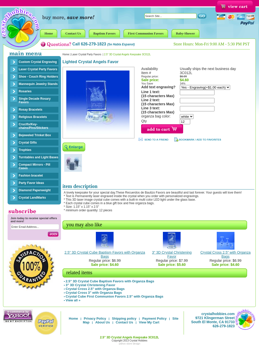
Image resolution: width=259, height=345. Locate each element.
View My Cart (149, 322)
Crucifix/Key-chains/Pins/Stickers (33, 126)
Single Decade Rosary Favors (35, 100)
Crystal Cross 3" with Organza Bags (94, 293)
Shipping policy (124, 318)
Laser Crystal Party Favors (38, 69)
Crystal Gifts (28, 142)
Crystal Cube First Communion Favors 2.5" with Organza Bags (114, 296)
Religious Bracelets (33, 117)
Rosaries (25, 91)
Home (65, 54)
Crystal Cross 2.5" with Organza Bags (225, 254)
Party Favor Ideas (31, 183)
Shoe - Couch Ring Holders (38, 76)
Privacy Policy (95, 318)
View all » (73, 300)
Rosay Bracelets (30, 109)
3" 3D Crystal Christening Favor (172, 254)
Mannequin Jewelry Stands (38, 84)
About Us (102, 322)
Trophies (25, 150)
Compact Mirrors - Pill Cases (34, 166)
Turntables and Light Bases (38, 157)
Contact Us (124, 322)
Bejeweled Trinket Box (35, 135)
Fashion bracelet (31, 175)
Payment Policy (154, 318)
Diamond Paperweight (35, 190)
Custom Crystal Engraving (38, 62)
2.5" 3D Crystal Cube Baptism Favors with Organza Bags (104, 254)
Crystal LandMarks (32, 197)
